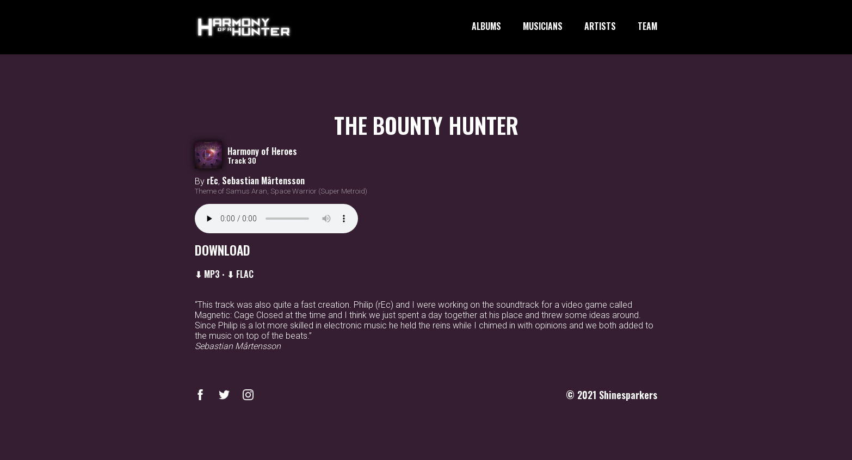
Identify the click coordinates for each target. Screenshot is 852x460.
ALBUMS (486, 27)
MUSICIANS (543, 27)
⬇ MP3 (207, 274)
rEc (212, 180)
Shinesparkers (628, 395)
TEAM (647, 27)
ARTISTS (600, 27)
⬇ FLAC (240, 274)
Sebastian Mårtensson (263, 180)
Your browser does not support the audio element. (276, 218)
